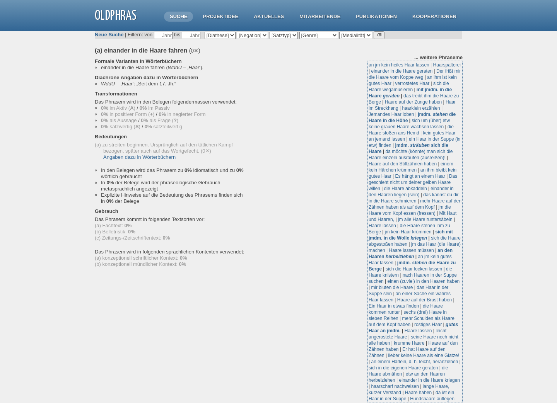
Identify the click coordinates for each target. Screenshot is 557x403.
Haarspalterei (447, 65)
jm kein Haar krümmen (408, 232)
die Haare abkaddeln (405, 188)
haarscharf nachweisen (395, 386)
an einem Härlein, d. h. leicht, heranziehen (414, 361)
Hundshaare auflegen (432, 398)
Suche (179, 16)
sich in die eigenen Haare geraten (403, 368)
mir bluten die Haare (392, 287)
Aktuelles (269, 16)
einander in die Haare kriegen (429, 380)
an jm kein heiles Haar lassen (399, 65)
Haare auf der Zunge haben (413, 102)
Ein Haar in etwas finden (394, 306)
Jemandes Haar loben (391, 114)
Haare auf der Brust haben (424, 300)
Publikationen (376, 16)
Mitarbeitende (319, 16)
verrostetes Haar (412, 83)
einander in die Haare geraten (401, 71)
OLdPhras (116, 16)
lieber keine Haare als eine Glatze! (423, 355)
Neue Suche (109, 34)
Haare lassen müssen (411, 250)
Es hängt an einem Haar (420, 176)
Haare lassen (382, 225)
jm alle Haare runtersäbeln (425, 219)
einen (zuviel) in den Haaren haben (424, 281)
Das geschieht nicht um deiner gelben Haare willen (413, 182)
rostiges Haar (428, 324)
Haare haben (418, 392)
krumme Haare (409, 343)
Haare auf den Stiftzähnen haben (403, 164)
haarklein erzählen (421, 108)
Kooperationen (434, 16)
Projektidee (220, 16)
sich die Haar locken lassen (414, 269)
